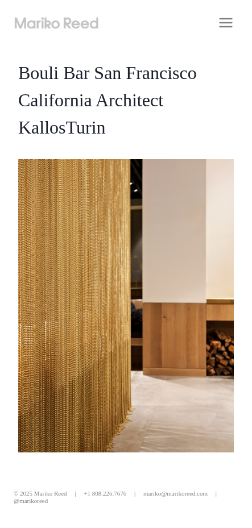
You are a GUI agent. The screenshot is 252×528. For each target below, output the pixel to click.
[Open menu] (225, 22)
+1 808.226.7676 (105, 493)
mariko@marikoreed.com (175, 493)
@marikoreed (31, 500)
